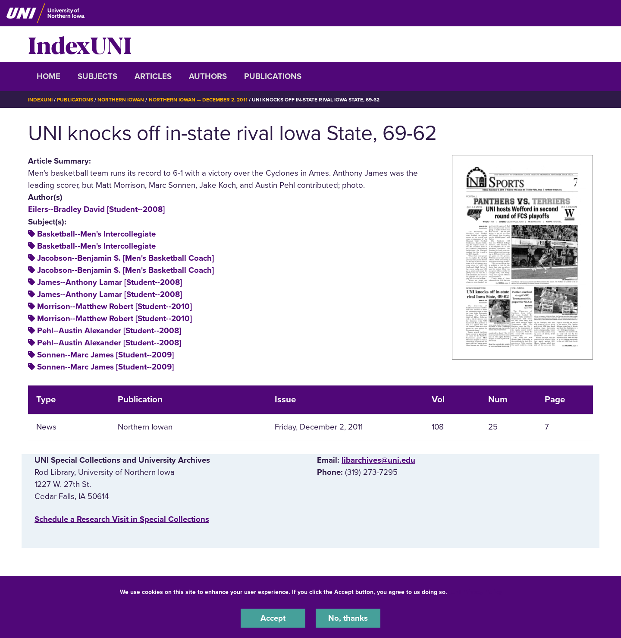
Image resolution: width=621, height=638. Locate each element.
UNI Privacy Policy (476, 592)
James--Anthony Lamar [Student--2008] (109, 282)
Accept (272, 618)
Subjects (97, 76)
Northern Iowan (120, 100)
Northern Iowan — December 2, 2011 (198, 100)
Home (48, 76)
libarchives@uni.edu (378, 460)
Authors (208, 76)
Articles (153, 76)
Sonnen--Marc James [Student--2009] (105, 355)
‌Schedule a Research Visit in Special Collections (121, 519)
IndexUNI (80, 44)
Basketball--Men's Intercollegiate (96, 234)
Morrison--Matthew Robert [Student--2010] (114, 306)
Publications (272, 76)
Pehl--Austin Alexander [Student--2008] (109, 330)
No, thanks (348, 618)
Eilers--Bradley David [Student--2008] (96, 209)
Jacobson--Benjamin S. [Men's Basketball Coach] (125, 258)
